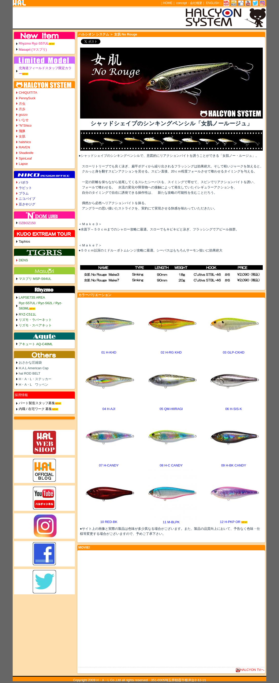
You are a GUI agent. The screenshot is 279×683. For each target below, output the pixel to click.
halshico (25, 142)
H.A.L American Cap (33, 368)
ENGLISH (212, 3)
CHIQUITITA (28, 92)
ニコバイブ (27, 199)
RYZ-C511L (27, 314)
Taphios (24, 241)
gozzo (23, 114)
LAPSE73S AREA (32, 297)
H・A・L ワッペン (33, 384)
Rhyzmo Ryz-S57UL (34, 43)
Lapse (23, 164)
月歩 (22, 109)
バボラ (24, 182)
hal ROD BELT (29, 373)
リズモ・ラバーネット (35, 320)
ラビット (25, 188)
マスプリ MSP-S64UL (35, 279)
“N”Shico (25, 125)
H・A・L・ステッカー (35, 379)
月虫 (22, 104)
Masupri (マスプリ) (33, 49)
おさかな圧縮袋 (30, 362)
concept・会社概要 (189, 3)
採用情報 (21, 395)
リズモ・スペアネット (35, 325)
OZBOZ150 (27, 223)
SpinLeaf (25, 158)
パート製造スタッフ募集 (37, 403)
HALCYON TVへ (250, 670)
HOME (167, 3)
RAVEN (24, 147)
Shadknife (26, 153)
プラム (24, 193)
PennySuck (27, 98)
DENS (23, 260)
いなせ (24, 120)
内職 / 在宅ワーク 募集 (35, 409)
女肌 (22, 136)
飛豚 (22, 131)
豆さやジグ (27, 204)
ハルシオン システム (93, 34)
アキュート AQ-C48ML (36, 344)
